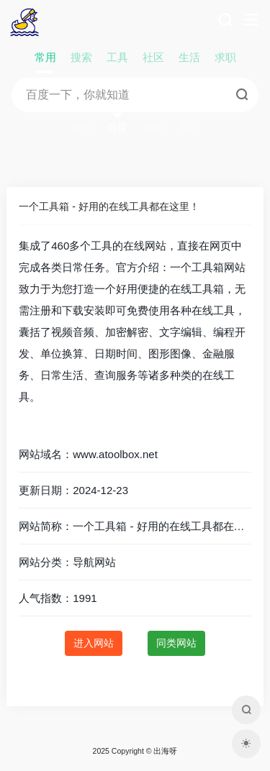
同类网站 (176, 643)
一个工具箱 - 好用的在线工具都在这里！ (109, 206)
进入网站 (93, 643)
